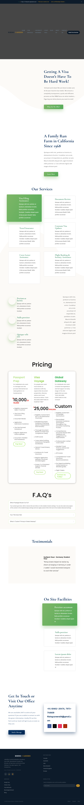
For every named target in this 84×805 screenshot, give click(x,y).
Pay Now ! (19, 444)
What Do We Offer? (53, 107)
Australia (45, 760)
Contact (74, 801)
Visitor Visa (7, 785)
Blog (51, 4)
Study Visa (7, 782)
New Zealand (46, 766)
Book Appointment (9, 790)
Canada (45, 758)
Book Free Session (73, 6)
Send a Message (17, 732)
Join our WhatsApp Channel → (58, 1)
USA (44, 763)
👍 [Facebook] (9, 774)
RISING (12, 6)
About (69, 801)
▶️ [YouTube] (12, 774)
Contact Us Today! (61, 476)
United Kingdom (47, 768)
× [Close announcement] (81, 2)
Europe (45, 771)
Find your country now (43, 1)
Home (23, 4)
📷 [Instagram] (5, 774)
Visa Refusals (7, 787)
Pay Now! (39, 472)
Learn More (51, 174)
